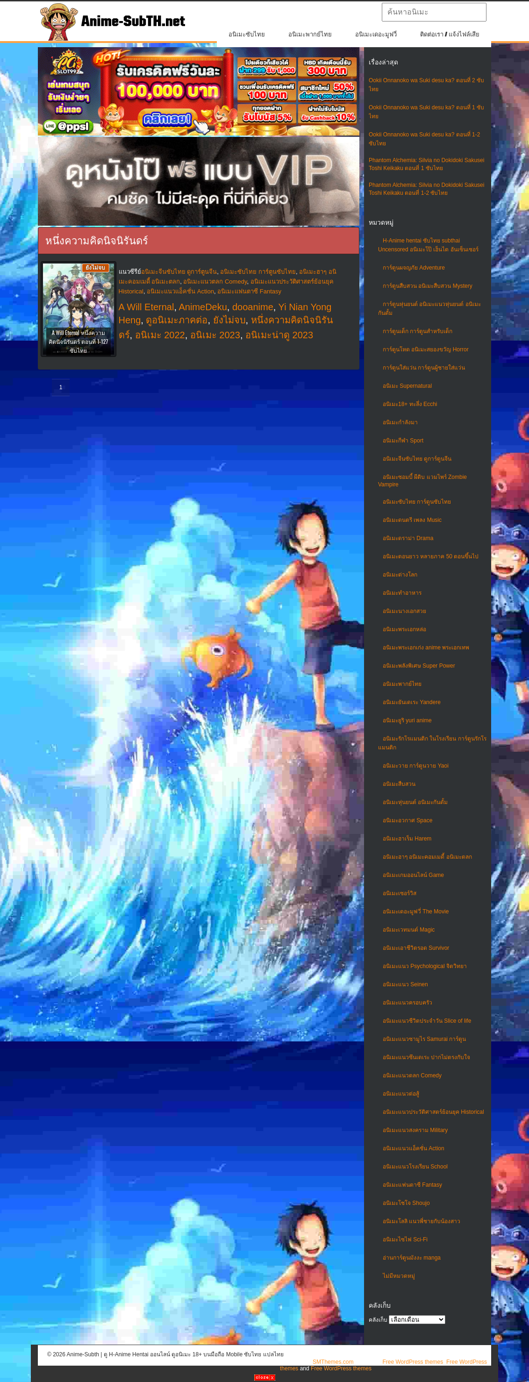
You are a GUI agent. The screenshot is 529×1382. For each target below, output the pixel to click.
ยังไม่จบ (229, 320)
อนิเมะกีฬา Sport (403, 440)
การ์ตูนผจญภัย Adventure (414, 267)
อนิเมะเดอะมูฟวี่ (376, 34)
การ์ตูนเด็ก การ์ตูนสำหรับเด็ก (417, 331)
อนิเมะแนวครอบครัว (407, 1002)
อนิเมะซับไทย (247, 34)
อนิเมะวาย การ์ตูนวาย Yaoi (416, 765)
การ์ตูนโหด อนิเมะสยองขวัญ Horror (426, 349)
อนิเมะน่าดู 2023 (279, 335)
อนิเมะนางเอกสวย (404, 611)
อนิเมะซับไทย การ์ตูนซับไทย (417, 502)
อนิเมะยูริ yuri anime (407, 720)
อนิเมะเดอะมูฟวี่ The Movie (416, 911)
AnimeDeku (203, 307)
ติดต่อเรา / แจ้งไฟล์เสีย (449, 34)
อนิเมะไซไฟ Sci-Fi (405, 1239)
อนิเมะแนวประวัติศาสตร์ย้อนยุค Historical (433, 1112)
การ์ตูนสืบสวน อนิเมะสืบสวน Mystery (427, 286)
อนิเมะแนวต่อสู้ (401, 1093)
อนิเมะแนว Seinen (405, 984)
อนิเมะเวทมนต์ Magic (409, 929)
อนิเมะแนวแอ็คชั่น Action (413, 1148)
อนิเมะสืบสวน (399, 784)
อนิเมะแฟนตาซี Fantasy (412, 1185)
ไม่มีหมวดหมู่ (399, 1276)
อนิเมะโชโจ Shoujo (406, 1203)
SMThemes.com (333, 1362)
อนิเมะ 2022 (160, 335)
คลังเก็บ (378, 1320)
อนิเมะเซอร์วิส (399, 893)
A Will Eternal (146, 307)
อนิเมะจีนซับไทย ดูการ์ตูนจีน (417, 459)
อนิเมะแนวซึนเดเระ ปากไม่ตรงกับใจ (426, 1057)
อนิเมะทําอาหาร (402, 593)
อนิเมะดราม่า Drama (408, 538)
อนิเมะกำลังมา (400, 422)
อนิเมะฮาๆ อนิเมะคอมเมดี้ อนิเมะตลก (427, 857)
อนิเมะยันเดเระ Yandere (412, 702)
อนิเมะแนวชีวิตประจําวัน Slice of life (427, 1021)
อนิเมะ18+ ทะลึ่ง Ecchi (410, 404)
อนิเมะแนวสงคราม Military (415, 1130)
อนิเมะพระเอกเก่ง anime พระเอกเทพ (426, 647)
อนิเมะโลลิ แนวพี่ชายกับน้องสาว (421, 1221)
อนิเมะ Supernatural (407, 386)
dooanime (252, 307)
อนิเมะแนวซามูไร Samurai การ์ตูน (424, 1039)
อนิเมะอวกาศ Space (407, 820)
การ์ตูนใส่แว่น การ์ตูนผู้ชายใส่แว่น (424, 367)
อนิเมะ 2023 (215, 335)
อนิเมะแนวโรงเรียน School (415, 1166)
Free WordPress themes (412, 1362)
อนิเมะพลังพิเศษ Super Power (419, 666)
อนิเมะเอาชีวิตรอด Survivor (416, 948)
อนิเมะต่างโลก (400, 574)
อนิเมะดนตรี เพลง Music (412, 520)
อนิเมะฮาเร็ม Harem (407, 838)
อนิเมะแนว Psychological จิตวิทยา (425, 966)
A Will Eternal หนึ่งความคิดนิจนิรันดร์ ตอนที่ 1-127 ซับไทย (78, 341)
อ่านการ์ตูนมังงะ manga (412, 1257)
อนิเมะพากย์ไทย (310, 34)
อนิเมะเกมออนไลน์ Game (413, 875)
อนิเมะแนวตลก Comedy (412, 1075)
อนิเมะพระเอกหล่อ (404, 629)
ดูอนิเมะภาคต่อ (176, 320)
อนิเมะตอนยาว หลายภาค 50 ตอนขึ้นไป (431, 556)
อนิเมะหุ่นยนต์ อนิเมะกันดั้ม (415, 802)
